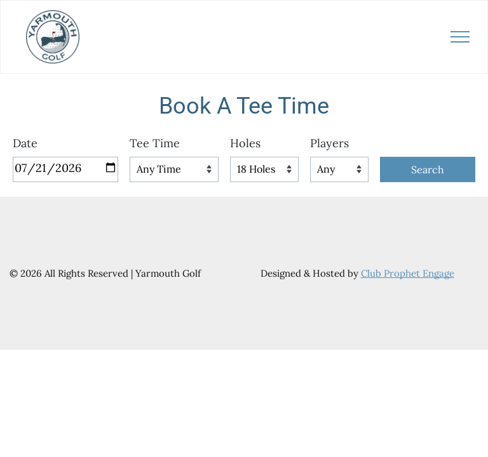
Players (329, 143)
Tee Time (155, 143)
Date (25, 143)
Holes (245, 143)
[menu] (460, 36)
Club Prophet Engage (407, 273)
